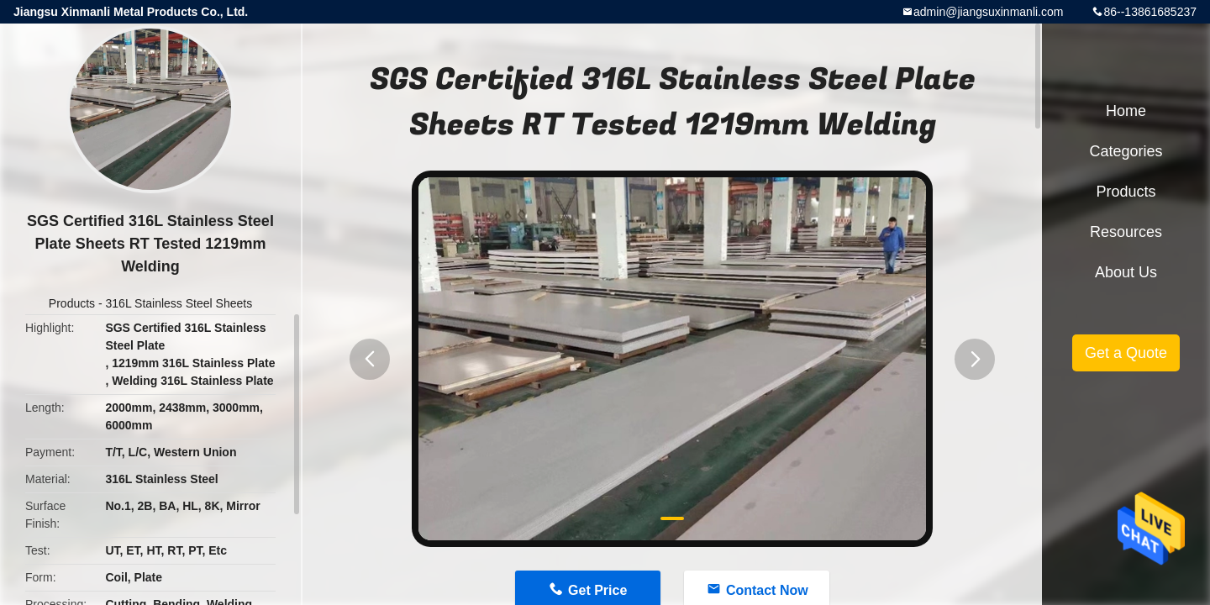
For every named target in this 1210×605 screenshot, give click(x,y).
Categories (1125, 151)
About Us (1126, 272)
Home (1126, 111)
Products (72, 303)
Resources (1126, 232)
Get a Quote (1126, 353)
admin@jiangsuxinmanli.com (988, 11)
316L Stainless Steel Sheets (179, 303)
